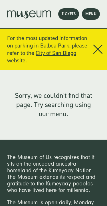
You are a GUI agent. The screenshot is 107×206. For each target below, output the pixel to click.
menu (90, 14)
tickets (69, 14)
